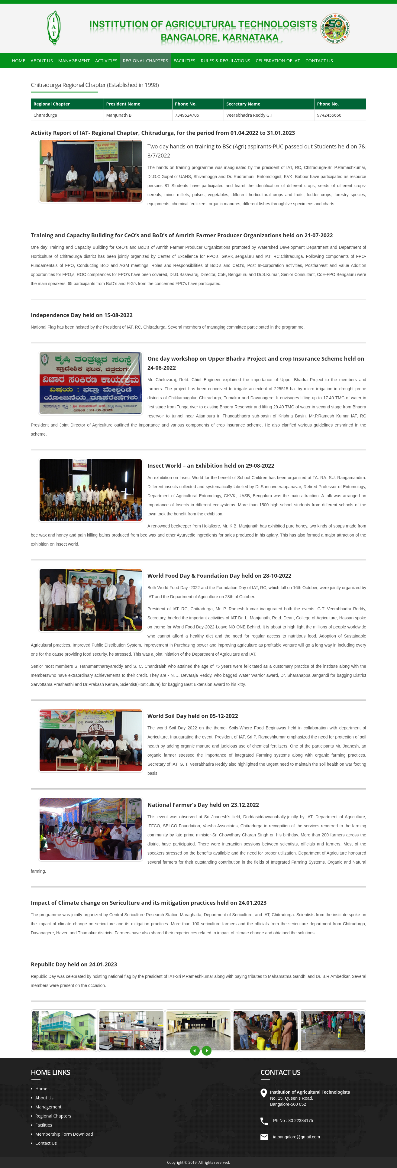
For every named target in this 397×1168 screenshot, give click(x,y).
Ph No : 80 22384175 (293, 1120)
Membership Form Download (64, 1134)
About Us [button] (42, 60)
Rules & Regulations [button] (225, 60)
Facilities (43, 1125)
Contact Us (319, 60)
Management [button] (74, 60)
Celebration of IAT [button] (278, 60)
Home (18, 60)
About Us (44, 1098)
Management (48, 1107)
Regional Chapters (145, 60)
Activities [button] (106, 60)
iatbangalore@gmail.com (296, 1136)
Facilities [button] (184, 60)
